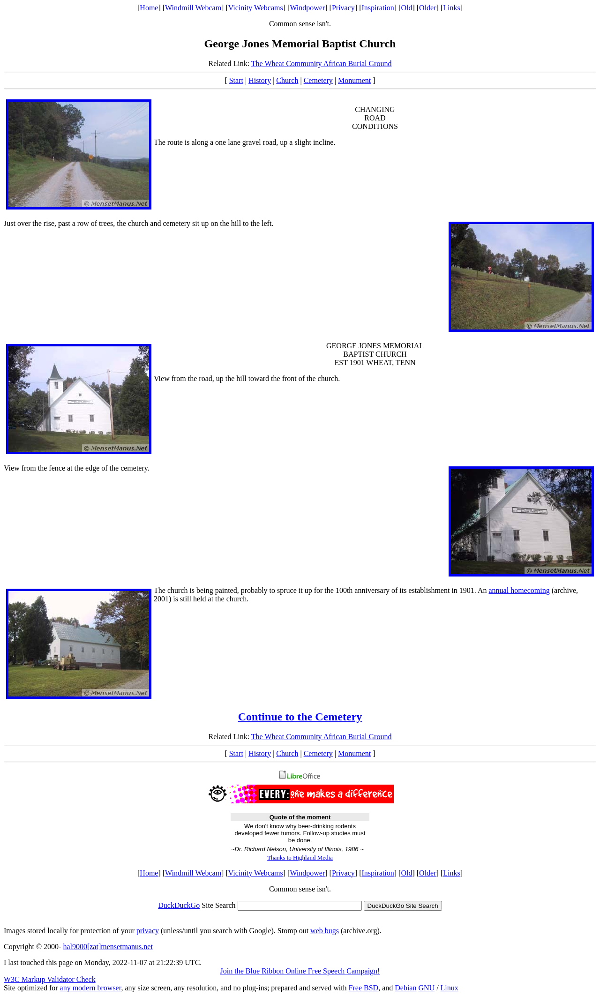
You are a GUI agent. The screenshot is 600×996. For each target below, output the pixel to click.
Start (236, 80)
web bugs (324, 931)
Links (451, 8)
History (259, 80)
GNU (426, 988)
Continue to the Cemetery (300, 717)
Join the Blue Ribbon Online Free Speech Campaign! (300, 971)
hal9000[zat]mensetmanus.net (108, 947)
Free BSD (364, 988)
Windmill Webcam (193, 8)
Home (149, 8)
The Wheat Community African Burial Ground (321, 63)
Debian (405, 988)
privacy (147, 931)
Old (406, 8)
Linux (449, 988)
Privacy (343, 8)
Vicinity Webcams (255, 8)
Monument (354, 80)
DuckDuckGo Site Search (403, 905)
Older (427, 8)
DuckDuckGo (179, 905)
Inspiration (377, 8)
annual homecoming (519, 590)
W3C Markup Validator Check (50, 979)
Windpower (307, 8)
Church (287, 80)
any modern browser (90, 988)
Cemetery (318, 80)
